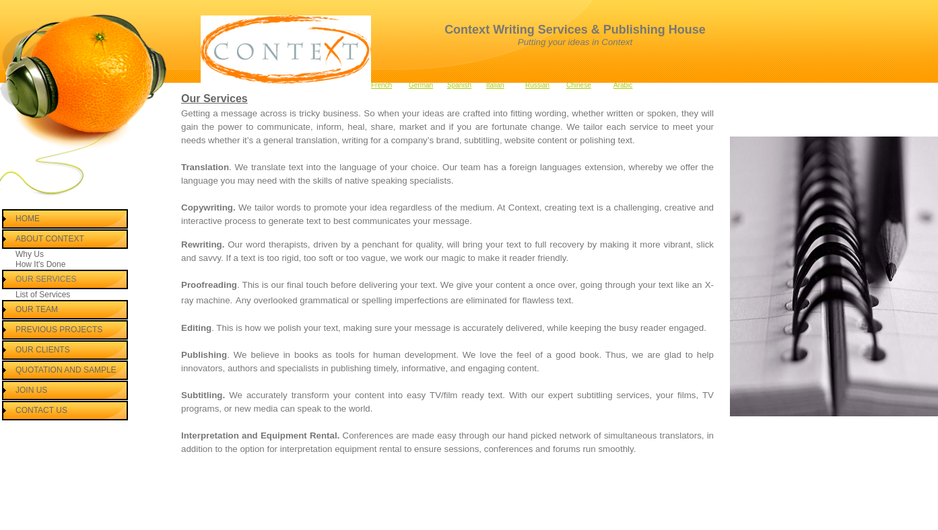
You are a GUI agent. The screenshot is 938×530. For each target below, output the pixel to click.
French (381, 85)
